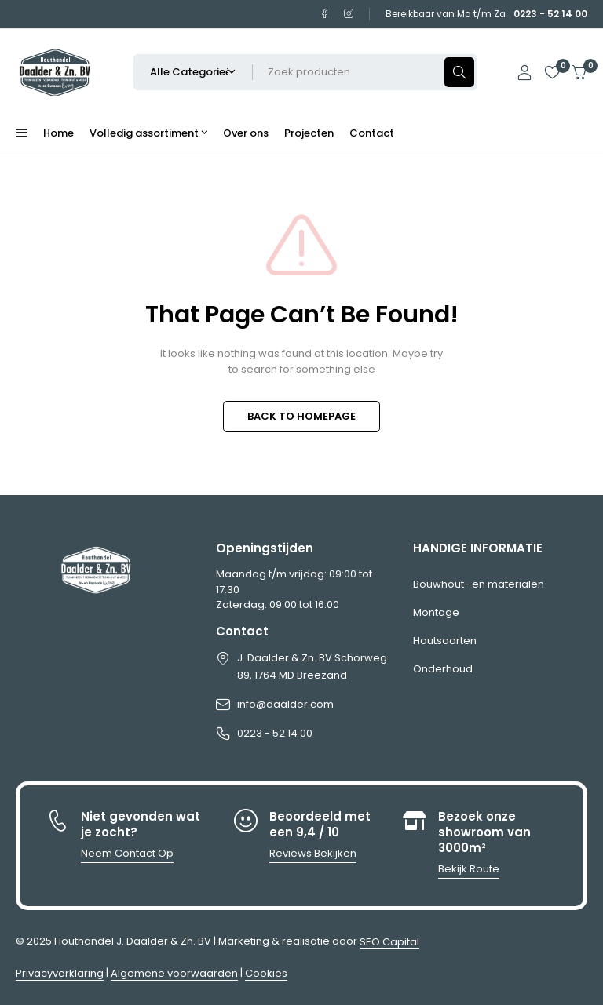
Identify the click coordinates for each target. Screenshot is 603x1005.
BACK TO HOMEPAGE (301, 416)
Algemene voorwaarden (174, 973)
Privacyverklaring (60, 973)
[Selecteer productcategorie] (193, 72)
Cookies (266, 973)
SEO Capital (389, 941)
